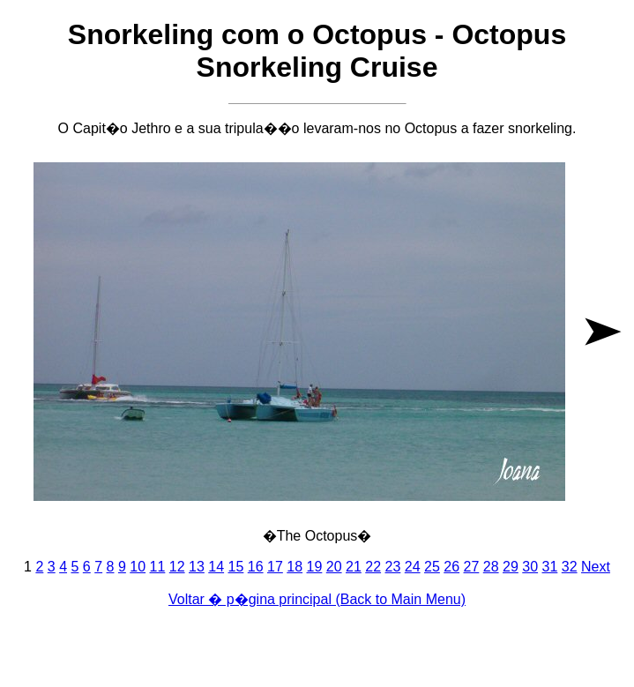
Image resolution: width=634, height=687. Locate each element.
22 (373, 566)
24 (413, 566)
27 (472, 566)
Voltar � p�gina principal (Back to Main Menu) (317, 599)
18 (294, 566)
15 (236, 566)
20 (334, 566)
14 (216, 566)
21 (354, 566)
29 (510, 566)
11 (158, 566)
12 (177, 566)
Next (595, 566)
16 (256, 566)
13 (197, 566)
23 (393, 566)
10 (137, 566)
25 (432, 566)
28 (491, 566)
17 (275, 566)
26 (451, 566)
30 (530, 566)
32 (570, 566)
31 (550, 566)
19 (315, 566)
